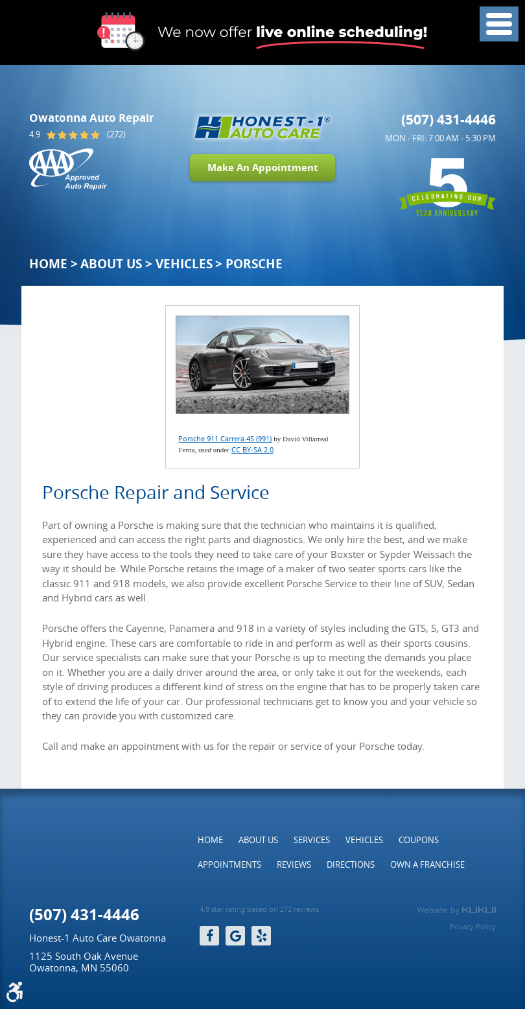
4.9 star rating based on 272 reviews (259, 909)
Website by (456, 910)
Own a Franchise (427, 864)
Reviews (294, 864)
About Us (111, 263)
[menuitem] (210, 840)
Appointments (229, 864)
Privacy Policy (473, 926)
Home (48, 263)
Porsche (254, 263)
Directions (351, 864)
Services (312, 840)
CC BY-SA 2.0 (252, 449)
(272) (116, 134)
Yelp (261, 935)
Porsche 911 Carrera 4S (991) (225, 438)
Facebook (209, 935)
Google (235, 935)
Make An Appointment (262, 167)
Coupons (419, 840)
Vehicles (184, 263)
